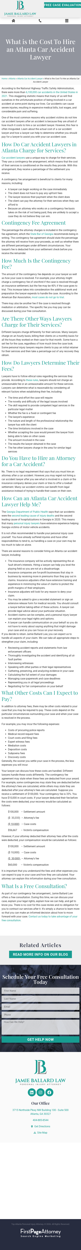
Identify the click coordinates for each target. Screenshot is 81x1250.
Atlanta (12, 78)
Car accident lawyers (13, 157)
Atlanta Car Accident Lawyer (30, 78)
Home (4, 78)
